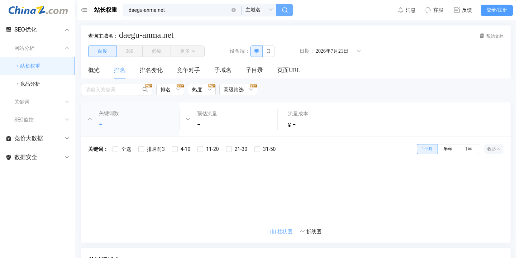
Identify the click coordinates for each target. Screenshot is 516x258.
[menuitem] (94, 70)
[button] (233, 10)
